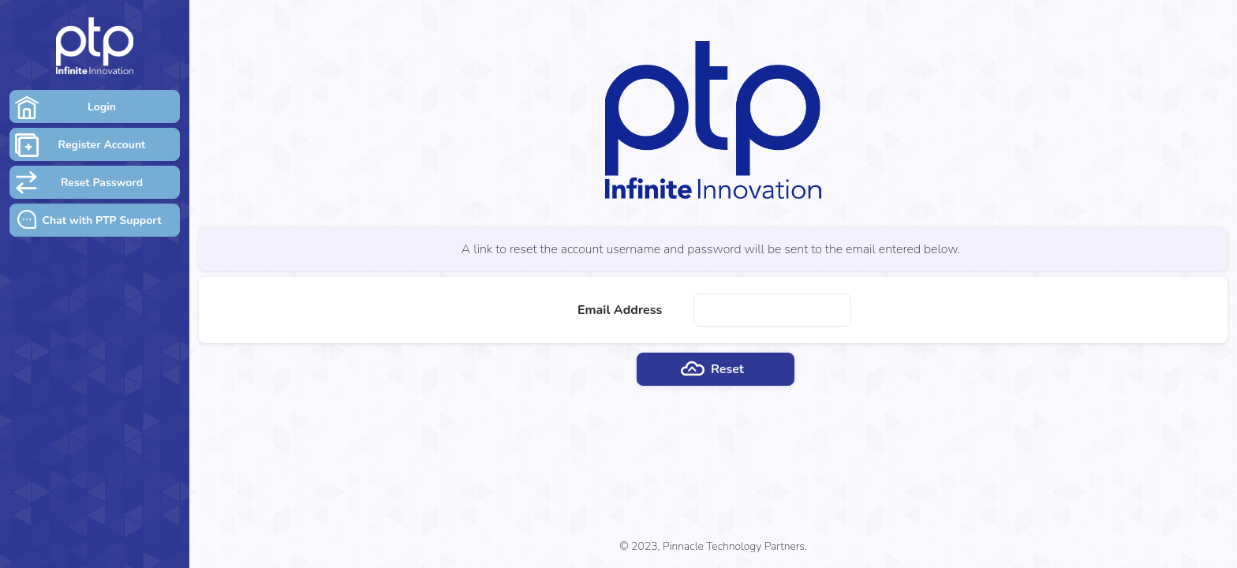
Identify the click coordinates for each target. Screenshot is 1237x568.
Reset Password (102, 182)
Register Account (102, 144)
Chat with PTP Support (101, 220)
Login (102, 106)
